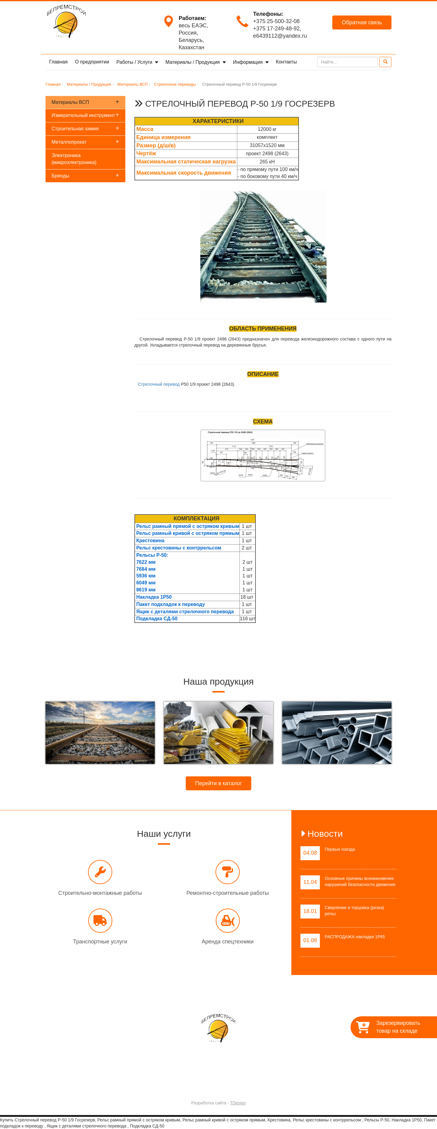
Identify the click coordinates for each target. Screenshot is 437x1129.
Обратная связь (362, 22)
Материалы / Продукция (193, 62)
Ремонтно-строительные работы (227, 893)
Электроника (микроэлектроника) (74, 159)
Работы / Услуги (135, 62)
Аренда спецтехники (227, 942)
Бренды (85, 175)
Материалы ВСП (85, 101)
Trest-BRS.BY (202, 1087)
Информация (248, 62)
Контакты (286, 61)
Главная (58, 61)
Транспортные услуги (100, 942)
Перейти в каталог (218, 783)
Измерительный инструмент (85, 114)
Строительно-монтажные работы (100, 893)
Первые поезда (340, 849)
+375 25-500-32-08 (276, 21)
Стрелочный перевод (159, 384)
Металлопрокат (85, 141)
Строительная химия (85, 128)
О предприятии (92, 61)
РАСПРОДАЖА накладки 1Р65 (355, 936)
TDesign (238, 1102)
